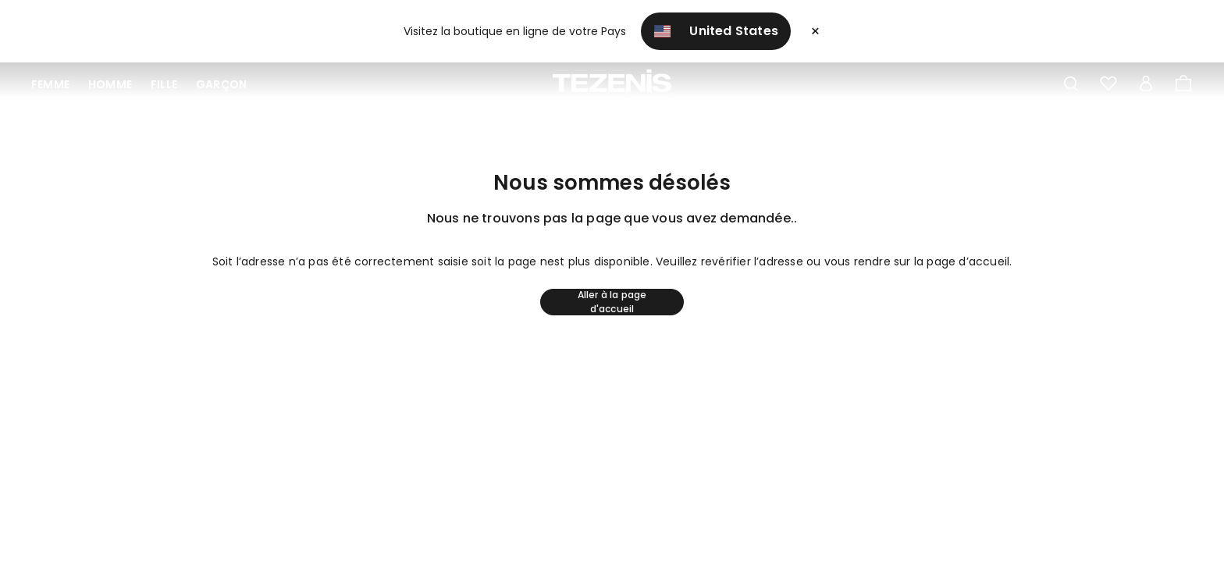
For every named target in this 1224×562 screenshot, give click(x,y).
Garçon (221, 84)
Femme (50, 84)
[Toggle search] (1071, 84)
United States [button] (715, 31)
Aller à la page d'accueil (612, 302)
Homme (110, 84)
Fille (164, 84)
